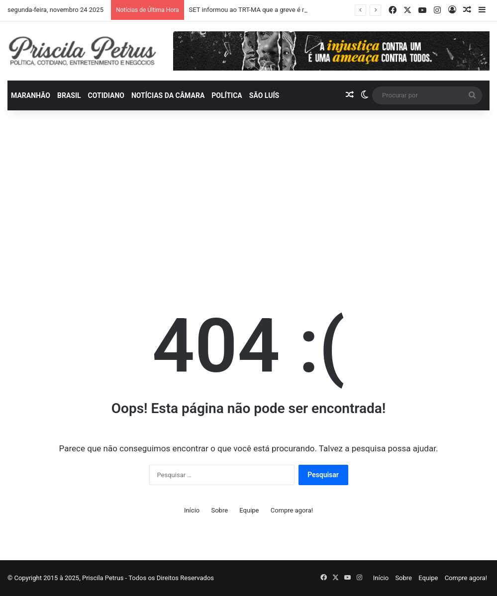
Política (226, 95)
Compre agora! (292, 510)
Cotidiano (106, 95)
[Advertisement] (248, 194)
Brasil (69, 95)
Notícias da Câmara (167, 95)
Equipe (249, 510)
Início (191, 510)
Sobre (219, 510)
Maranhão (30, 95)
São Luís (264, 95)
